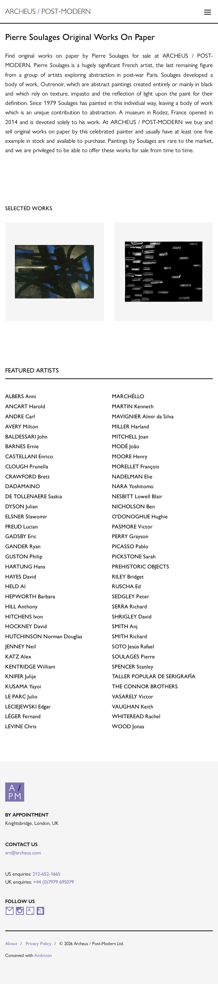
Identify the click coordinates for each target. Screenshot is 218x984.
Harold (25, 406)
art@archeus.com (23, 852)
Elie (132, 476)
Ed (126, 586)
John (26, 436)
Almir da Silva (143, 416)
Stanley (132, 666)
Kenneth (133, 406)
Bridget (128, 576)
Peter (130, 596)
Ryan (23, 546)
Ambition (43, 955)
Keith (132, 706)
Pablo (130, 546)
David (20, 576)
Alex (18, 656)
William (30, 666)
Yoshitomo (133, 486)
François (135, 466)
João (125, 446)
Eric (20, 536)
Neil (20, 646)
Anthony (21, 606)
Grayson (130, 536)
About (11, 943)
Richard (129, 606)
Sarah (134, 556)
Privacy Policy (38, 943)
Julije (20, 676)
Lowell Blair (137, 496)
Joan (130, 436)
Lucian (21, 526)
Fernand (23, 716)
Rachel (136, 716)
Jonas (128, 726)
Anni (20, 396)
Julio (21, 696)
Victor (132, 526)
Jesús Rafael (133, 646)
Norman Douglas (43, 636)
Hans (25, 566)
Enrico (29, 456)
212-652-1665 (46, 873)
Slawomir (26, 516)
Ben (133, 506)
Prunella (26, 466)
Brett (27, 476)
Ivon (24, 616)
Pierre (133, 656)
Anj (125, 626)
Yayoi (23, 686)
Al (15, 586)
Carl (20, 416)
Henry (129, 456)
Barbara (30, 596)
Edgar (28, 706)
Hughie (140, 516)
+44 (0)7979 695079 (53, 881)
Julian (21, 506)
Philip (23, 556)
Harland (130, 426)
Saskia (33, 496)
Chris (20, 726)
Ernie (22, 446)
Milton (21, 426)
